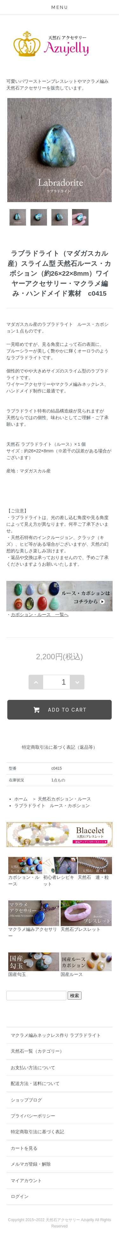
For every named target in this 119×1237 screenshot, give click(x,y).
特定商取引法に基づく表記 (37, 1131)
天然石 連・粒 (95, 868)
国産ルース (86, 964)
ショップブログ (26, 1099)
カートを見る (24, 1148)
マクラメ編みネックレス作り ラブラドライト (56, 1035)
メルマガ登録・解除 (31, 1164)
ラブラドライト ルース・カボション (52, 805)
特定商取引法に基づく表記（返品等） (59, 747)
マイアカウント (26, 1180)
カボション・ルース (25, 871)
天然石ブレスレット (86, 916)
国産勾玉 (33, 964)
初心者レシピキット (60, 871)
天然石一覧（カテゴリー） (37, 1051)
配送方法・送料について (35, 1083)
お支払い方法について (33, 1067)
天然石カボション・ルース (64, 798)
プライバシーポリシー (33, 1115)
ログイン (20, 1196)
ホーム (21, 798)
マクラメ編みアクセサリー (33, 919)
